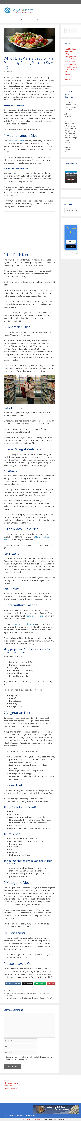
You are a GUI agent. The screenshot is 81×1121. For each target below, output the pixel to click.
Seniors (50, 20)
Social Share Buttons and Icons (27, 1119)
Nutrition (30, 20)
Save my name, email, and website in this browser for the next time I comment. (29, 1058)
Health (22, 20)
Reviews (42, 20)
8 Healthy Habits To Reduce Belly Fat (71, 69)
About (59, 20)
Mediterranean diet (16, 140)
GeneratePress (30, 1115)
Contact (6, 1080)
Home (4, 20)
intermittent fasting (34, 616)
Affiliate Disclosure (11, 1089)
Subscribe (71, 246)
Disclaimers (8, 1086)
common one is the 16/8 (23, 624)
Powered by (71, 253)
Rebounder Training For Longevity (69, 76)
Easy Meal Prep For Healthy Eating (70, 51)
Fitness (12, 20)
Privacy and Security (11, 1083)
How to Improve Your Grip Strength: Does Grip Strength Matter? (29, 998)
